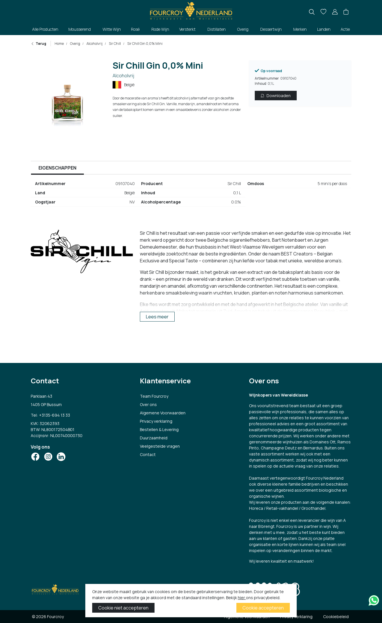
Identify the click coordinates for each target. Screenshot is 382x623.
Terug (38, 43)
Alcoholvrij (94, 43)
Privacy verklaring (156, 421)
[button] (346, 12)
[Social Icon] (35, 456)
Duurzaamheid (153, 438)
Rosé (135, 29)
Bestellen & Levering (159, 429)
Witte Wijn (112, 29)
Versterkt (187, 29)
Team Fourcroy (154, 396)
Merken (300, 29)
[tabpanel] (191, 195)
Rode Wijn (160, 29)
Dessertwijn (271, 29)
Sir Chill (114, 43)
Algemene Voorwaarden (163, 413)
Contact (148, 454)
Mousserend (79, 29)
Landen (324, 29)
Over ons (148, 404)
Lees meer (157, 317)
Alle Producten (45, 29)
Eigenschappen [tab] (57, 168)
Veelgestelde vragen (160, 446)
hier (242, 597)
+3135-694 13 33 (54, 415)
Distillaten (216, 29)
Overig (242, 29)
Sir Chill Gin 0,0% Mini (145, 43)
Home (59, 43)
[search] (312, 11)
